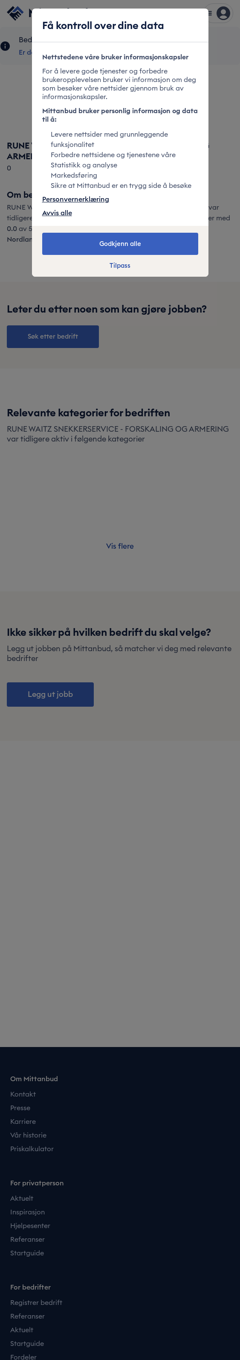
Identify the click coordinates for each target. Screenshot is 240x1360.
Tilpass (120, 265)
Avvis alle (57, 212)
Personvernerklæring (75, 199)
